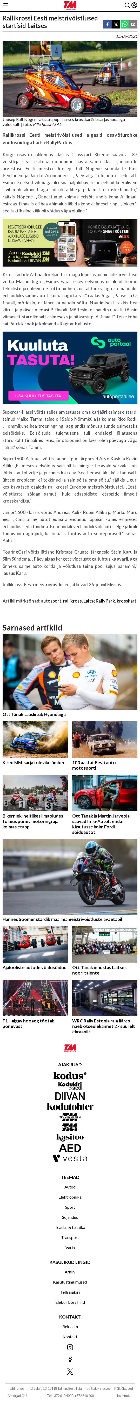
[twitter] (116, 24)
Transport (70, 1237)
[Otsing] (127, 5)
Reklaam (70, 1326)
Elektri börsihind (70, 1302)
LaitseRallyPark (99, 601)
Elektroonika (70, 1196)
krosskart (127, 601)
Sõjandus (70, 1217)
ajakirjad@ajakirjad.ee (94, 1388)
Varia (70, 1247)
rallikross (72, 601)
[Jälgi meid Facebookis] (70, 1359)
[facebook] (107, 24)
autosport (51, 601)
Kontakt (70, 1336)
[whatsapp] (125, 24)
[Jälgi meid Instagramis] (70, 1347)
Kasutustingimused (70, 1281)
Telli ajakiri (70, 1292)
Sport (70, 1207)
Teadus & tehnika (70, 1227)
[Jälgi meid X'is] (70, 1372)
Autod (70, 1186)
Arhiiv (70, 1271)
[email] (133, 24)
